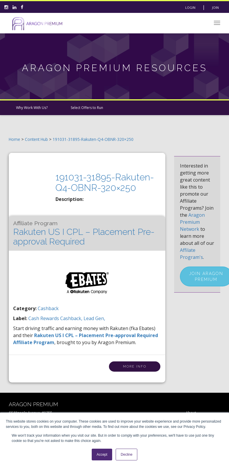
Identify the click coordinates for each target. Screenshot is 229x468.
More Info (134, 366)
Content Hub (36, 139)
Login (190, 7)
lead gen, (94, 318)
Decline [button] (126, 454)
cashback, (72, 318)
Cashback (48, 308)
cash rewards (44, 318)
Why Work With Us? (32, 107)
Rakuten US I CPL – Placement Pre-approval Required (84, 233)
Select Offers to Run (87, 107)
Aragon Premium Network (192, 222)
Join (215, 7)
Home (14, 139)
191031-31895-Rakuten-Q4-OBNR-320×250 (93, 139)
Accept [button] (102, 454)
